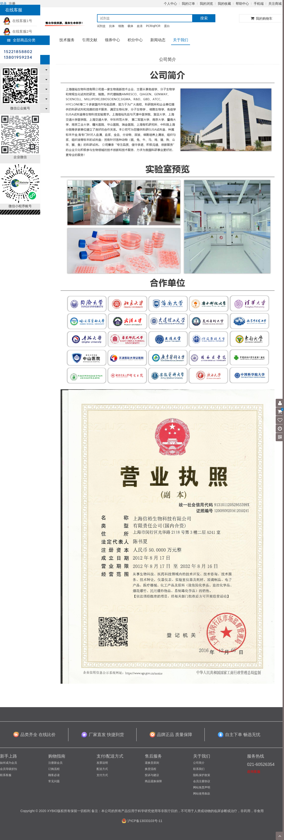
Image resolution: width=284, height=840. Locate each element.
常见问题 (54, 781)
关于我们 (180, 40)
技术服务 (67, 40)
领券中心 (112, 40)
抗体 (112, 26)
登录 (3, 3)
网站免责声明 (201, 787)
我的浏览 (206, 3)
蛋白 (167, 26)
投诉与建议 (152, 775)
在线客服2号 (17, 31)
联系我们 (198, 769)
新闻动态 (157, 40)
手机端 (259, 3)
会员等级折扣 (8, 769)
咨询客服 (253, 771)
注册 (12, 3)
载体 (130, 26)
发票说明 (102, 762)
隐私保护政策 (201, 775)
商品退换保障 (153, 781)
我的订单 (188, 3)
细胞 (121, 26)
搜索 (204, 18)
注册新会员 (55, 762)
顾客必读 (54, 775)
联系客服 (5, 775)
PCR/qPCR (153, 26)
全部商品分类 (21, 40)
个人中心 (170, 3)
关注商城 (275, 3)
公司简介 (198, 762)
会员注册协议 (201, 781)
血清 (139, 26)
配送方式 (102, 769)
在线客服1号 (17, 21)
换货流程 (150, 769)
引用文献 (89, 40)
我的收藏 (224, 3)
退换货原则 (152, 762)
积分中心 (135, 40)
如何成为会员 (8, 762)
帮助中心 (242, 3)
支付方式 (102, 775)
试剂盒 (101, 26)
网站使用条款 (201, 793)
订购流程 (54, 769)
